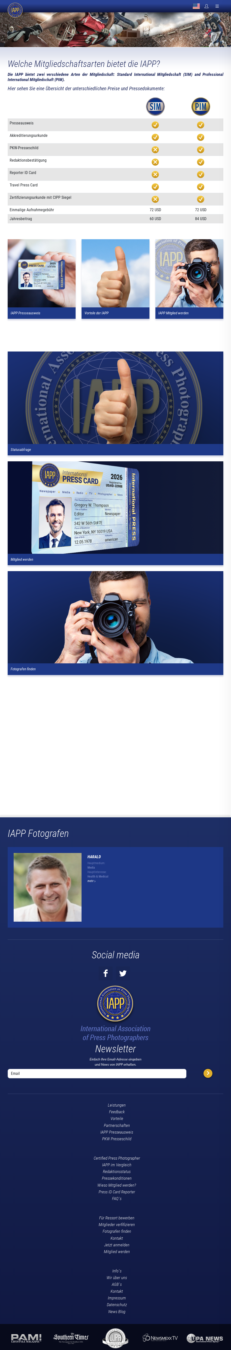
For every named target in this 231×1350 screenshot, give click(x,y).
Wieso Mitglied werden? (116, 1185)
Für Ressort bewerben (116, 1217)
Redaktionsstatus (117, 1171)
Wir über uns (117, 1277)
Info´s (116, 1270)
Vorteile (117, 1118)
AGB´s (117, 1284)
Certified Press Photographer (117, 1158)
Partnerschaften (117, 1125)
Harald (94, 856)
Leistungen (117, 1105)
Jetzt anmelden (116, 1244)
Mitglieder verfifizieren (117, 1224)
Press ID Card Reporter (117, 1191)
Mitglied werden (117, 1251)
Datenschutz (117, 1304)
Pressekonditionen (117, 1178)
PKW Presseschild (116, 1138)
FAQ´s (116, 1198)
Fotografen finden (117, 1231)
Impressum (117, 1297)
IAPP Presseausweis (116, 1132)
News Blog (116, 1311)
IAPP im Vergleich (116, 1164)
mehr (91, 881)
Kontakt (117, 1238)
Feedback (117, 1111)
